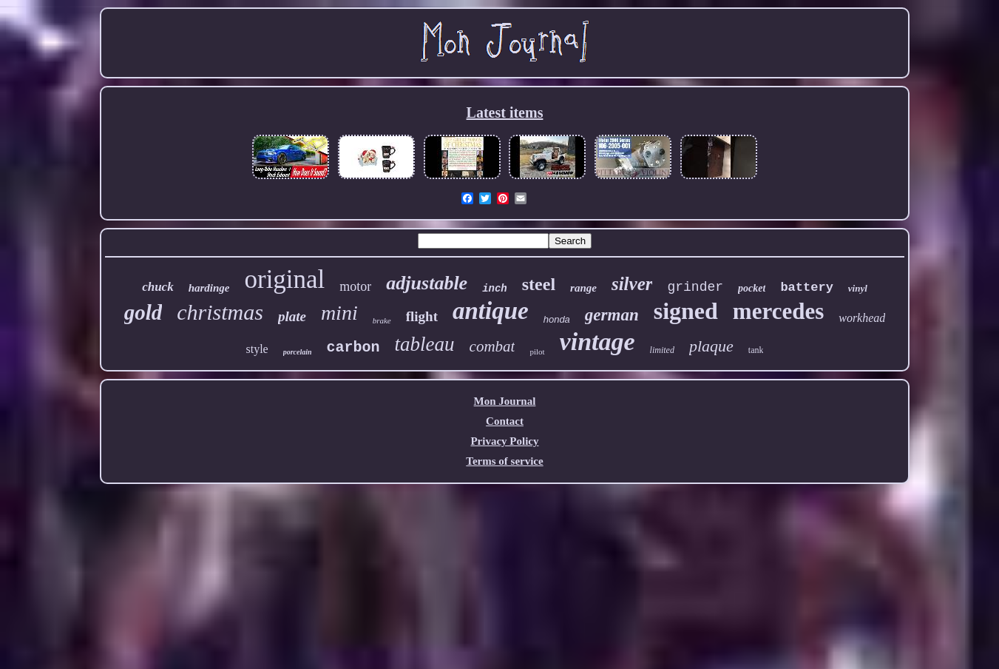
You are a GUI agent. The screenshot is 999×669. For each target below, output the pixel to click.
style (256, 349)
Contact (505, 421)
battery (806, 287)
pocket (751, 288)
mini (339, 312)
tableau (425, 344)
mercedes (778, 311)
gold (143, 312)
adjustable (426, 283)
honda (556, 319)
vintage (597, 341)
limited (662, 350)
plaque (711, 346)
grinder (695, 287)
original (284, 279)
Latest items (505, 112)
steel (538, 284)
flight (422, 316)
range (583, 288)
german (612, 315)
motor (355, 286)
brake (382, 320)
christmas (220, 312)
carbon (353, 347)
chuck (158, 287)
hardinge (209, 288)
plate (292, 316)
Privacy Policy (504, 441)
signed (686, 310)
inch (494, 289)
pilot (536, 351)
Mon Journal (505, 401)
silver (632, 284)
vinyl (857, 288)
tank (756, 350)
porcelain (297, 352)
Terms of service (504, 461)
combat (492, 346)
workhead (862, 318)
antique (491, 310)
